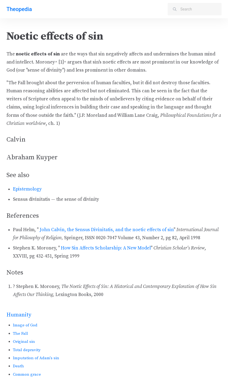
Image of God (25, 325)
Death (18, 366)
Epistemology (27, 189)
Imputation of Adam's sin (36, 358)
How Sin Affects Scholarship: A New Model (106, 248)
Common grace (27, 374)
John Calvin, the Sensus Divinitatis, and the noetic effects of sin (107, 230)
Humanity (18, 315)
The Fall (20, 333)
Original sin (24, 341)
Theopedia (19, 9)
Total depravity (27, 350)
